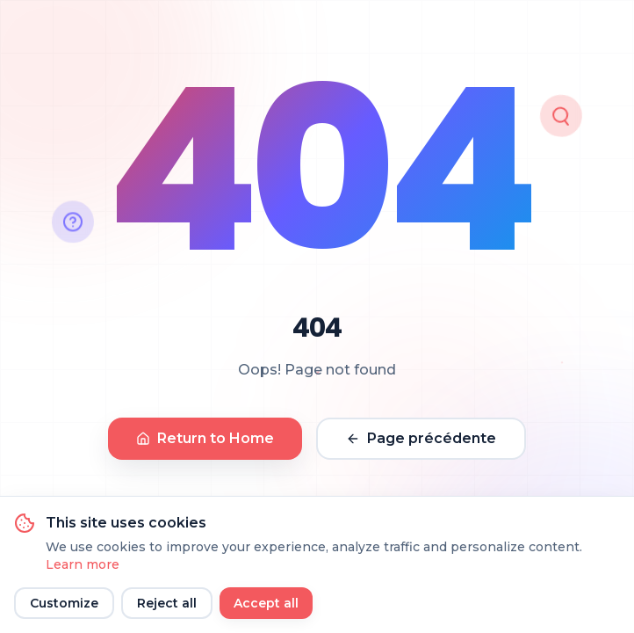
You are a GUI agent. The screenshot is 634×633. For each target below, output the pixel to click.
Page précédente (421, 438)
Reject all (167, 603)
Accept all (266, 603)
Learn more (82, 564)
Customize (64, 603)
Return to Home (205, 438)
